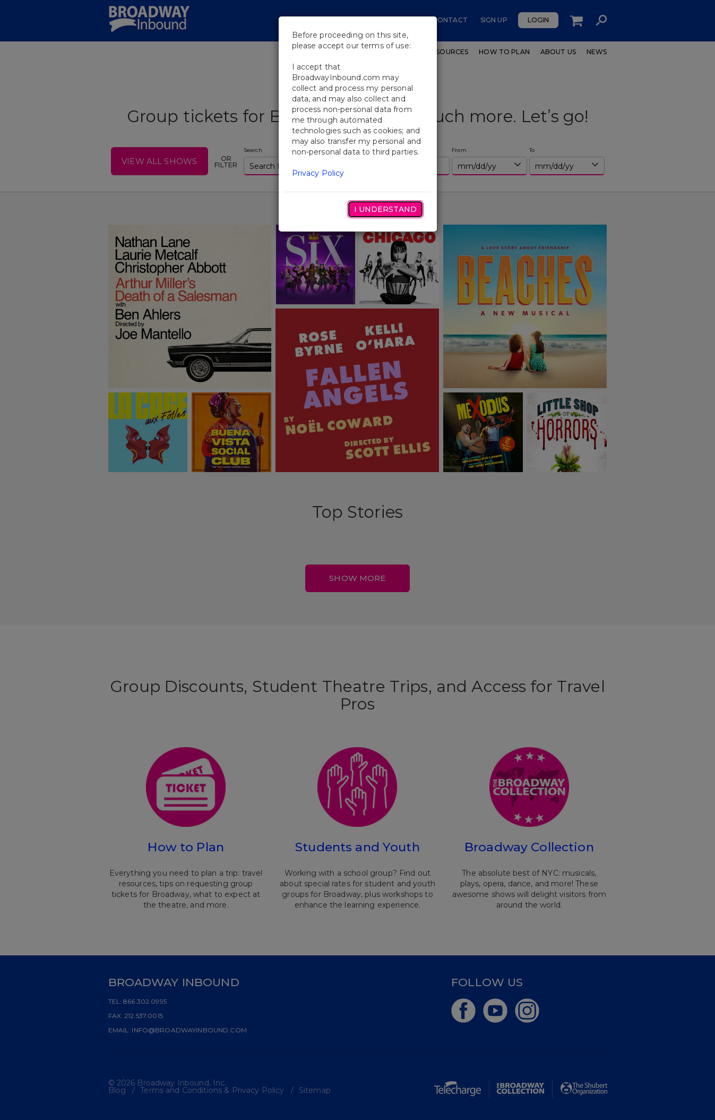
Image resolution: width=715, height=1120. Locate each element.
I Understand (385, 209)
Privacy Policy (318, 173)
